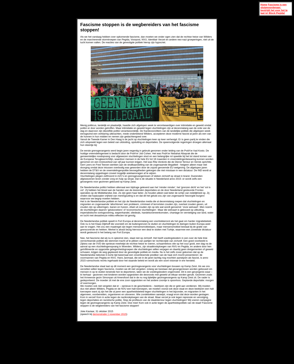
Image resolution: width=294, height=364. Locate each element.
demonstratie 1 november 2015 (109, 314)
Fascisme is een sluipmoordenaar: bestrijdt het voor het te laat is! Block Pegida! (273, 8)
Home (263, 4)
